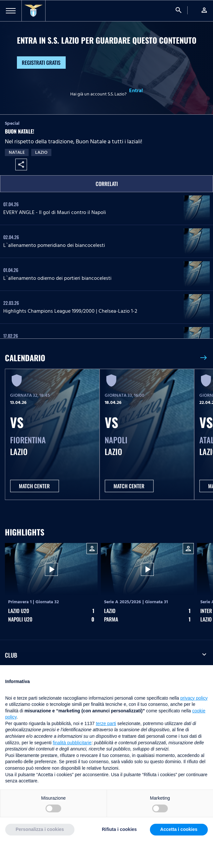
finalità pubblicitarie (72, 742)
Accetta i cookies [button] (178, 829)
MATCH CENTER (34, 486)
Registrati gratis (41, 62)
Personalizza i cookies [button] (40, 829)
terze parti (106, 723)
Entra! (136, 90)
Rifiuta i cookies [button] (119, 829)
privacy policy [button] (194, 698)
